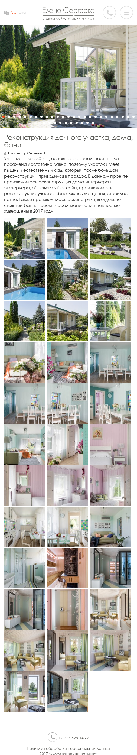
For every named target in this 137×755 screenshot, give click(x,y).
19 (101, 117)
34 (87, 123)
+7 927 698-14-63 (68, 737)
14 (74, 117)
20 (106, 117)
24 (128, 117)
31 (71, 123)
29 (60, 123)
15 (79, 117)
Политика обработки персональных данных (68, 748)
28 (55, 123)
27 (49, 123)
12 (63, 117)
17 (90, 117)
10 (52, 117)
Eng (22, 12)
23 (123, 117)
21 (112, 117)
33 (82, 123)
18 (95, 117)
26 (44, 123)
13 (68, 117)
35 (93, 123)
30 (66, 123)
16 (85, 117)
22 (117, 117)
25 (133, 117)
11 (58, 117)
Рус (12, 12)
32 (77, 123)
